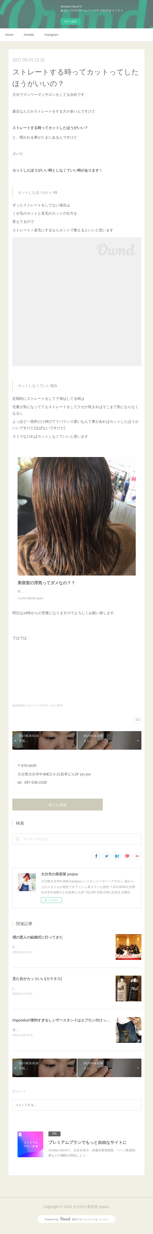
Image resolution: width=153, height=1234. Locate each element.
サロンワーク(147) (37, 710)
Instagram (51, 35)
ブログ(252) (56, 710)
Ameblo (29, 35)
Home (9, 35)
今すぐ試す (70, 21)
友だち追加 (57, 810)
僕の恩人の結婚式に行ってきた (37, 942)
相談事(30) (18, 710)
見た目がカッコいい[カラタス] (37, 984)
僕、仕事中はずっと (26, 1036)
